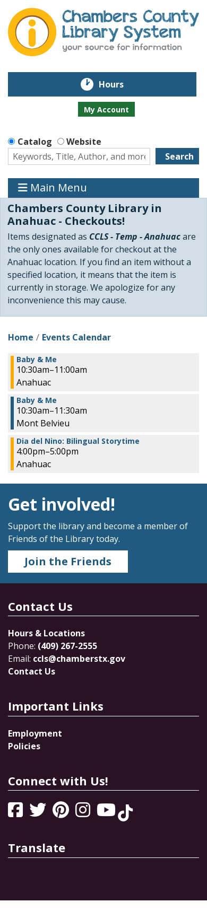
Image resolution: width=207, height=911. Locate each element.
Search (179, 156)
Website (83, 141)
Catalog (35, 141)
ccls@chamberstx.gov (79, 658)
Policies (24, 746)
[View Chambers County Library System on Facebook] (16, 813)
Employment (35, 733)
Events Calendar (76, 337)
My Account (106, 109)
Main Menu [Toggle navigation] (52, 188)
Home (20, 337)
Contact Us (31, 671)
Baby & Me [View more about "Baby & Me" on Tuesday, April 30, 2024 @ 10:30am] (36, 359)
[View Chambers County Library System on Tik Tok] (125, 813)
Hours (119, 84)
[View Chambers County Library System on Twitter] (38, 813)
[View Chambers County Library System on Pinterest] (62, 813)
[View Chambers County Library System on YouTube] (107, 813)
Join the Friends (67, 561)
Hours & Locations (46, 633)
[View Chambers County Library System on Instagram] (83, 813)
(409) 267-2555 (67, 646)
